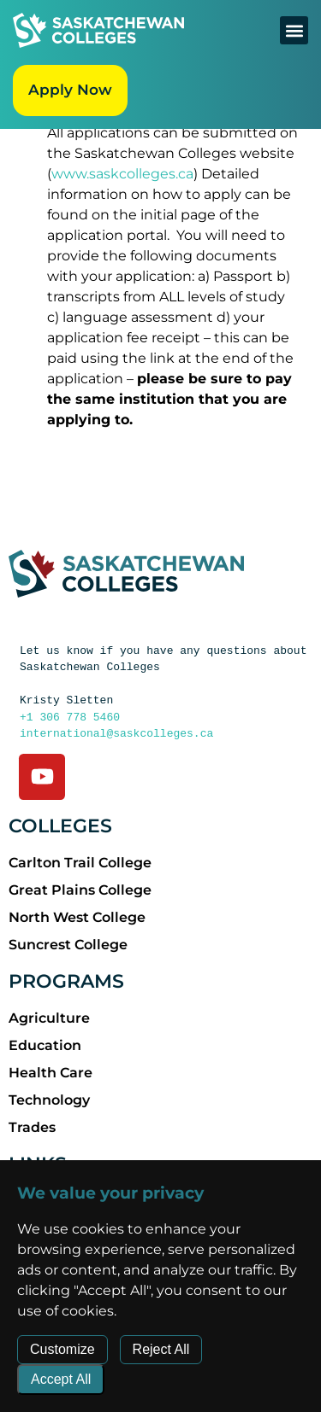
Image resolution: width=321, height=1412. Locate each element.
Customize (62, 1349)
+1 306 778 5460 (70, 717)
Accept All (61, 1379)
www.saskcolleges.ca (122, 174)
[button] (294, 30)
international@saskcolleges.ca (116, 733)
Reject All (161, 1349)
